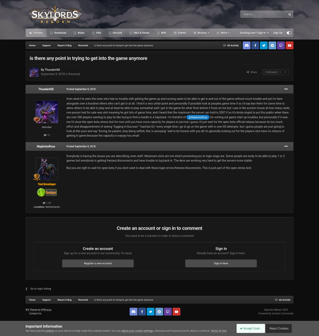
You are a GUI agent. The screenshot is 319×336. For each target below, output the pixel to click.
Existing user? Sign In (254, 33)
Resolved (74, 74)
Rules (80, 32)
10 (47, 135)
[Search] (253, 14)
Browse (202, 32)
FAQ (98, 32)
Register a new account (98, 263)
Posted (80, 89)
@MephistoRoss (198, 117)
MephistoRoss (46, 146)
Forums (38, 32)
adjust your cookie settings (137, 330)
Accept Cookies (248, 328)
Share (252, 72)
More (224, 32)
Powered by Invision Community (275, 313)
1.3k (47, 203)
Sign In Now (221, 263)
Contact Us (35, 313)
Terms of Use (219, 330)
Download (60, 32)
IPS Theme (31, 309)
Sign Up (277, 32)
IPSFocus (46, 309)
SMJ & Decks (141, 32)
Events (181, 32)
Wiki (163, 32)
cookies (49, 330)
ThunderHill (52, 69)
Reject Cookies (279, 328)
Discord (117, 32)
